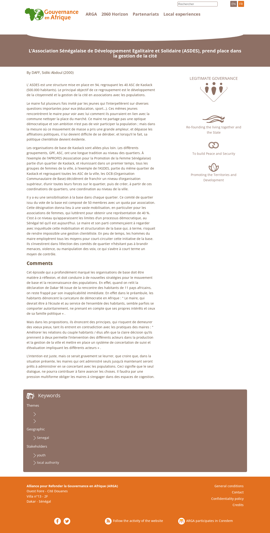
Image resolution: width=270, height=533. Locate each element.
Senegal (43, 437)
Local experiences (181, 14)
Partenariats (146, 14)
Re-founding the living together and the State (213, 129)
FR (241, 4)
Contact (238, 492)
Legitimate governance (214, 78)
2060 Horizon (114, 14)
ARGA (91, 14)
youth (41, 455)
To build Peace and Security (213, 153)
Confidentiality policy (227, 498)
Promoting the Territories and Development (213, 177)
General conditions (229, 486)
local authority (48, 462)
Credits (238, 505)
